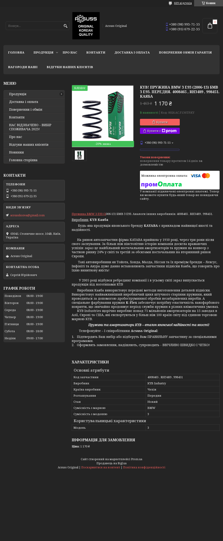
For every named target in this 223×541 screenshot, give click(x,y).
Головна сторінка (23, 160)
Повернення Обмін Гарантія (185, 52)
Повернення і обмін (25, 109)
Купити (162, 122)
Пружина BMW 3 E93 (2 (89, 214)
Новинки (16, 152)
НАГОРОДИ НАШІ (23, 67)
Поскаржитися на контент (100, 467)
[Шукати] (65, 26)
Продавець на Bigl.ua (111, 463)
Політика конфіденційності (144, 467)
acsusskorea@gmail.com (27, 215)
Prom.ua (136, 459)
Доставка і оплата (132, 52)
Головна (16, 52)
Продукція (43, 52)
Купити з (162, 131)
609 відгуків (183, 3)
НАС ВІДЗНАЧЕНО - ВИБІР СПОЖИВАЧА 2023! (30, 127)
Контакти (95, 52)
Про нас (70, 52)
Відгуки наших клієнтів (70, 67)
